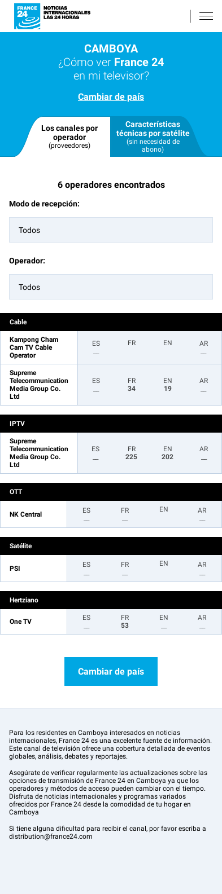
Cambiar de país (111, 96)
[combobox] (111, 230)
